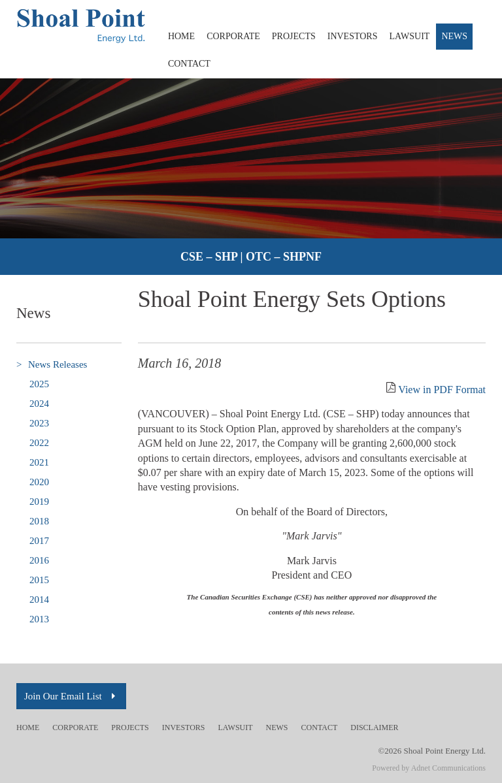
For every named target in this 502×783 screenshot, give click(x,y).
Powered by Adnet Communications (429, 768)
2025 (39, 384)
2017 (39, 540)
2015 (39, 580)
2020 (39, 482)
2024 (39, 403)
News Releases (51, 365)
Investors (352, 36)
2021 (39, 462)
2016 (39, 560)
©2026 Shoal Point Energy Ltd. (432, 751)
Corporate (233, 36)
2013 (39, 619)
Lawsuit (410, 36)
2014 (39, 599)
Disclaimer (374, 727)
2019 (39, 501)
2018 (39, 521)
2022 (39, 443)
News (454, 36)
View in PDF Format (442, 389)
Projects (294, 36)
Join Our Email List (71, 696)
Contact (189, 64)
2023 (39, 423)
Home (181, 36)
